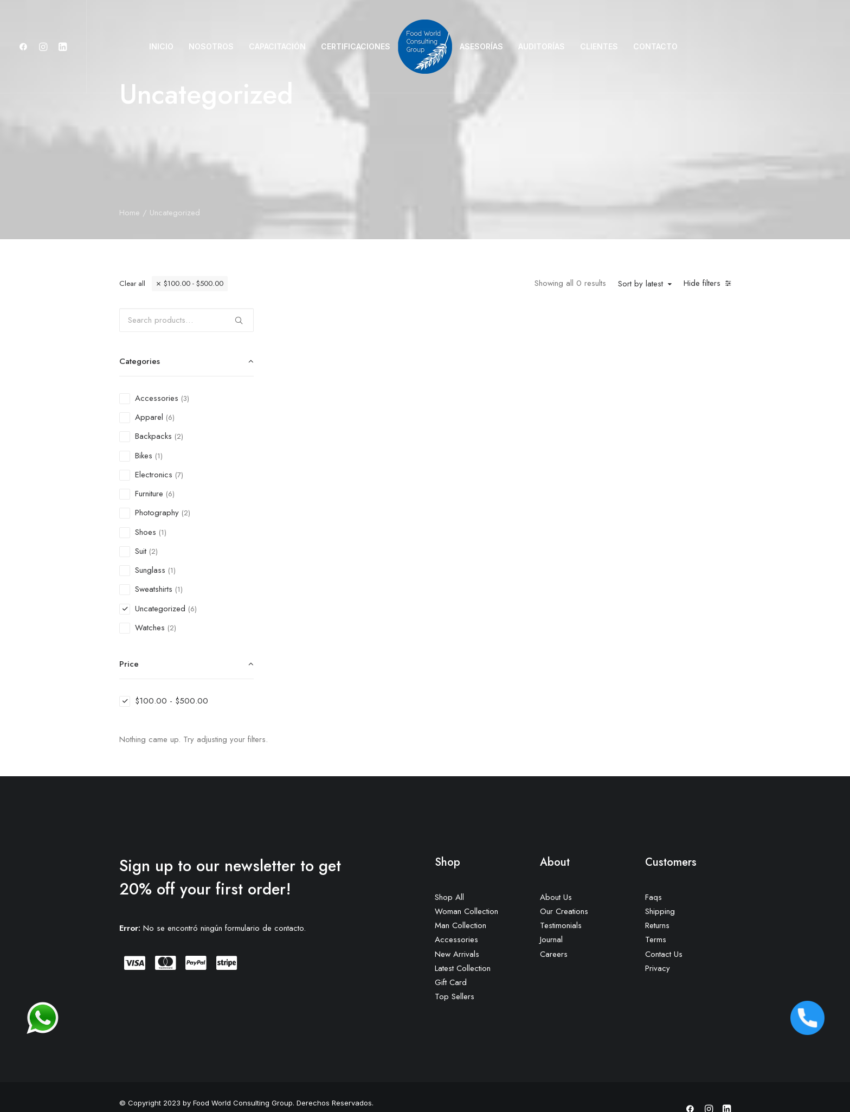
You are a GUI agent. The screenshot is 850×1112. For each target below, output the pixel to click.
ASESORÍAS (481, 46)
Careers (554, 930)
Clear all (132, 283)
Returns (657, 902)
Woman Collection (466, 887)
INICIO (161, 46)
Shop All (449, 873)
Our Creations (564, 887)
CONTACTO (655, 46)
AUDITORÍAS (541, 46)
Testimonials (561, 902)
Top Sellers (454, 973)
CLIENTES (599, 46)
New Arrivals (457, 930)
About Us (556, 873)
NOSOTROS (211, 46)
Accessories (456, 916)
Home (129, 213)
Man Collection (460, 902)
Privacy (657, 944)
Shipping (660, 887)
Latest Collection (463, 944)
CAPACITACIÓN (277, 46)
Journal (551, 916)
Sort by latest (640, 284)
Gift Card (451, 958)
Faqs (653, 873)
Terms (655, 916)
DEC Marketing (191, 1091)
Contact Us (663, 930)
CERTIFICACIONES (355, 46)
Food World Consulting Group (243, 1079)
